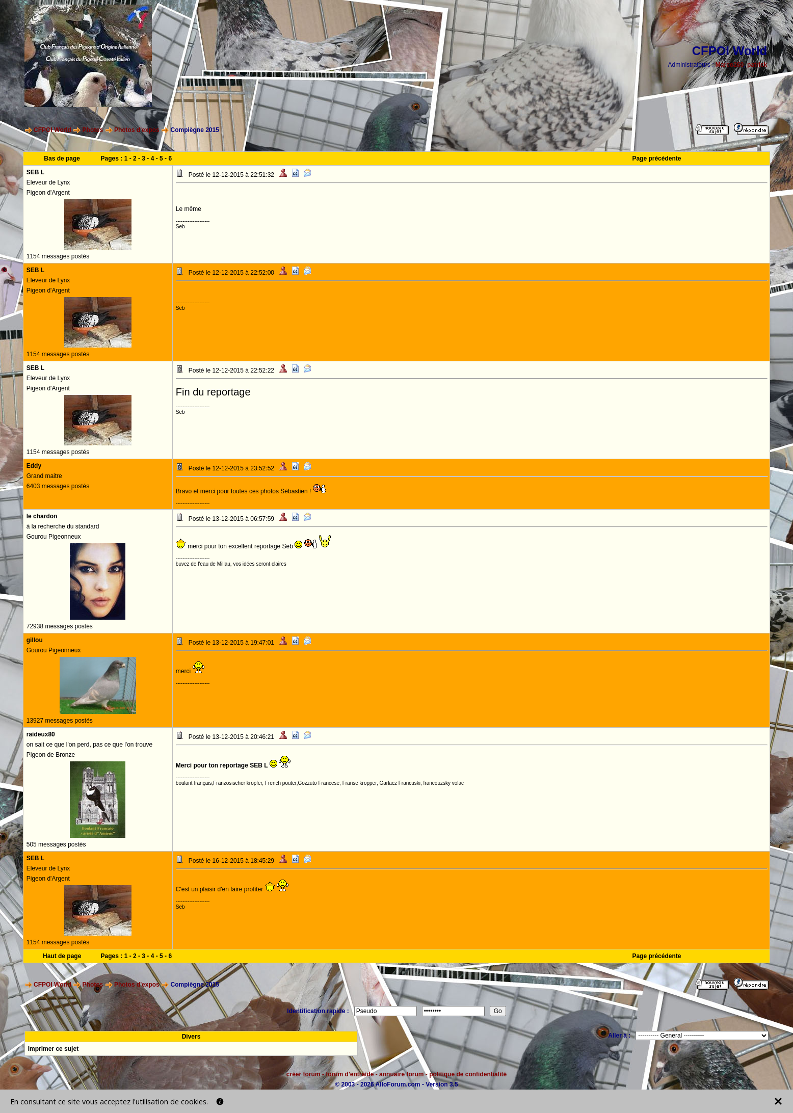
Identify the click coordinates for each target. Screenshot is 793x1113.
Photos (93, 130)
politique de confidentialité (468, 1074)
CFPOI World (52, 130)
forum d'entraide (350, 1074)
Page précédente (656, 158)
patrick (757, 64)
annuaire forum (401, 1074)
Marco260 (730, 64)
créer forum (303, 1074)
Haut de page (62, 956)
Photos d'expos (137, 130)
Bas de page (62, 158)
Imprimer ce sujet (53, 1048)
